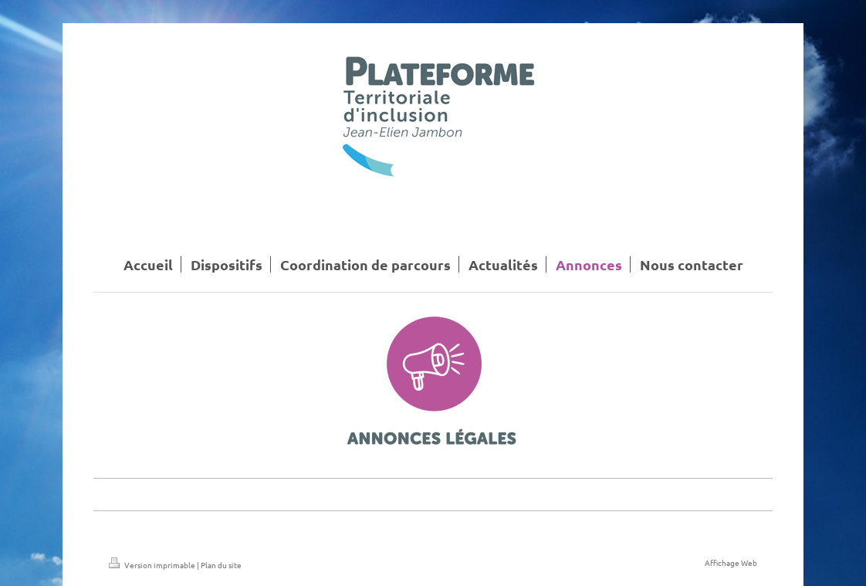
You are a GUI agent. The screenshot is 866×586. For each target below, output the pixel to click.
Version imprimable (153, 565)
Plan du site (221, 565)
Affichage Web (731, 562)
